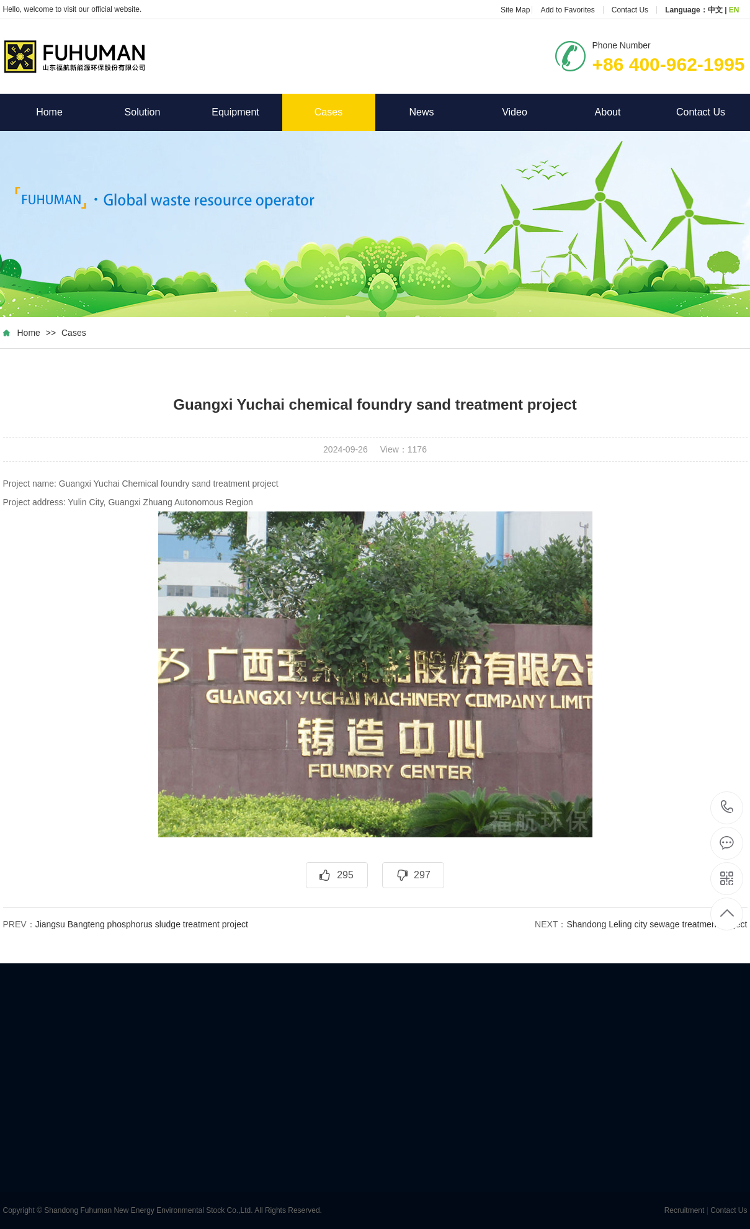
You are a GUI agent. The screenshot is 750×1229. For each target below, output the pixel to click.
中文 (715, 10)
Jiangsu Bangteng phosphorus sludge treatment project (141, 924)
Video (531, 112)
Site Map (515, 10)
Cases (328, 112)
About (624, 112)
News (438, 112)
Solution (157, 112)
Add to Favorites (567, 10)
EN (734, 10)
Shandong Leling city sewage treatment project (656, 924)
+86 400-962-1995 (727, 807)
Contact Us (630, 10)
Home (66, 112)
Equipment (247, 112)
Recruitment (684, 1210)
